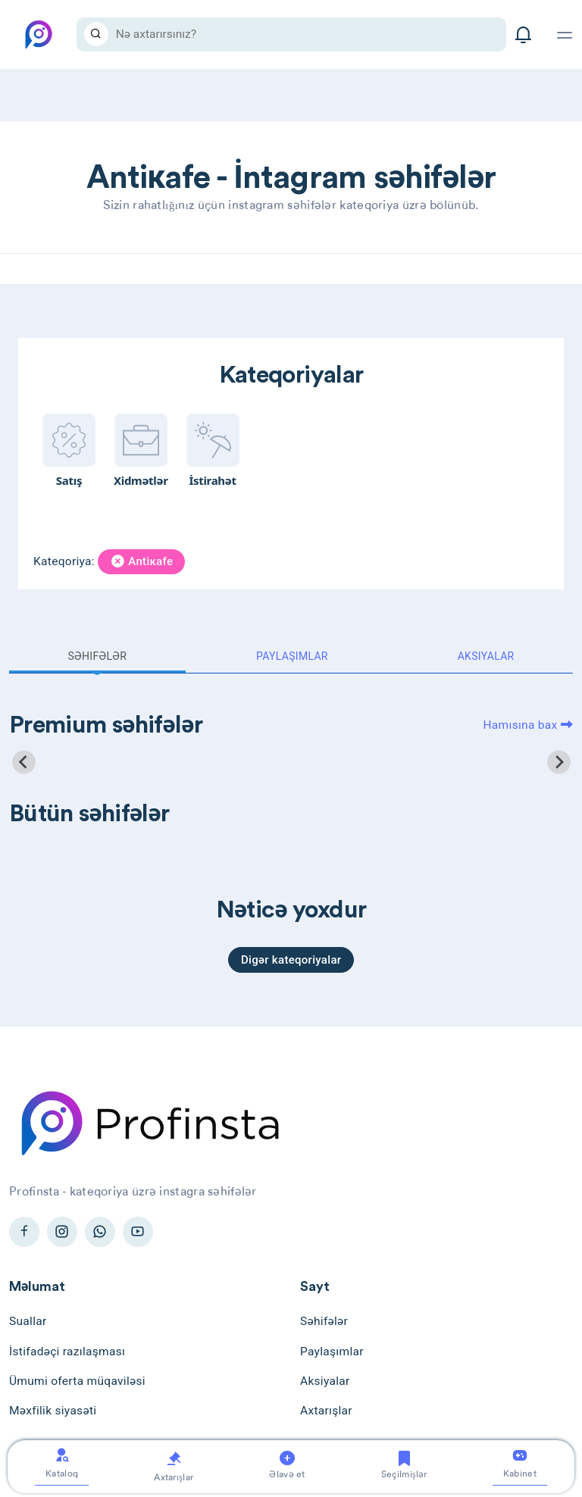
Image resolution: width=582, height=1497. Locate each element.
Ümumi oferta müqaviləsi (77, 1381)
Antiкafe (141, 561)
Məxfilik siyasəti (52, 1410)
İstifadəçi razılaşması (67, 1351)
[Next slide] (559, 762)
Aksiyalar (486, 656)
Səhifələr (97, 656)
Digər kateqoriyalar (291, 960)
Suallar (28, 1321)
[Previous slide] (24, 762)
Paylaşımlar (292, 656)
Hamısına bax (528, 725)
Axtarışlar (326, 1410)
